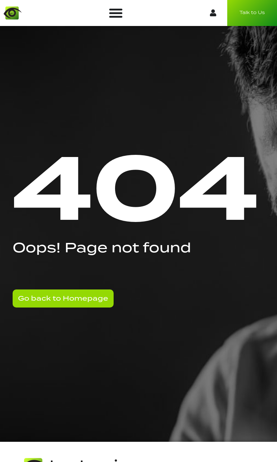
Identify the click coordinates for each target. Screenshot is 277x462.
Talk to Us (252, 12)
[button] (116, 13)
